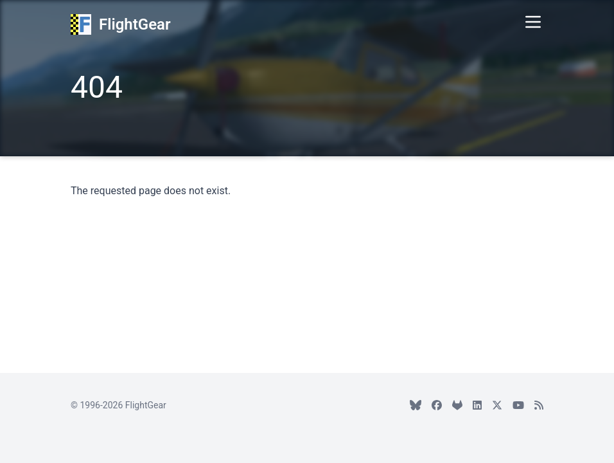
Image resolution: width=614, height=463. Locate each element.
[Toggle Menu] (533, 21)
